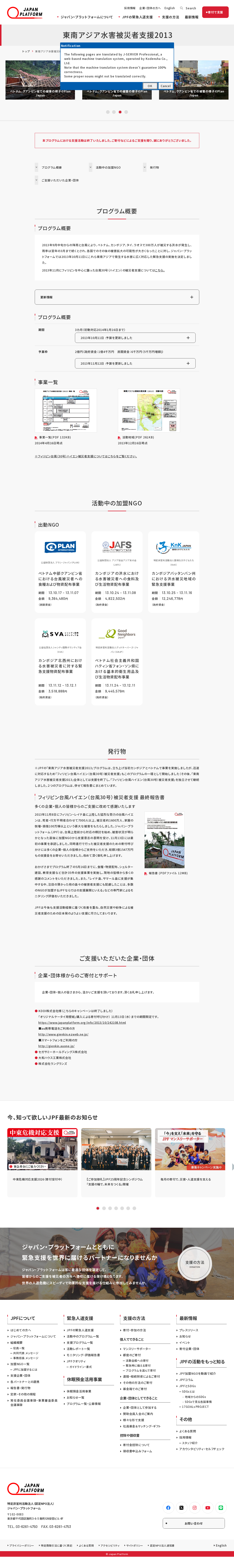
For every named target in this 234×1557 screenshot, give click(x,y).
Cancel (166, 86)
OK (150, 86)
